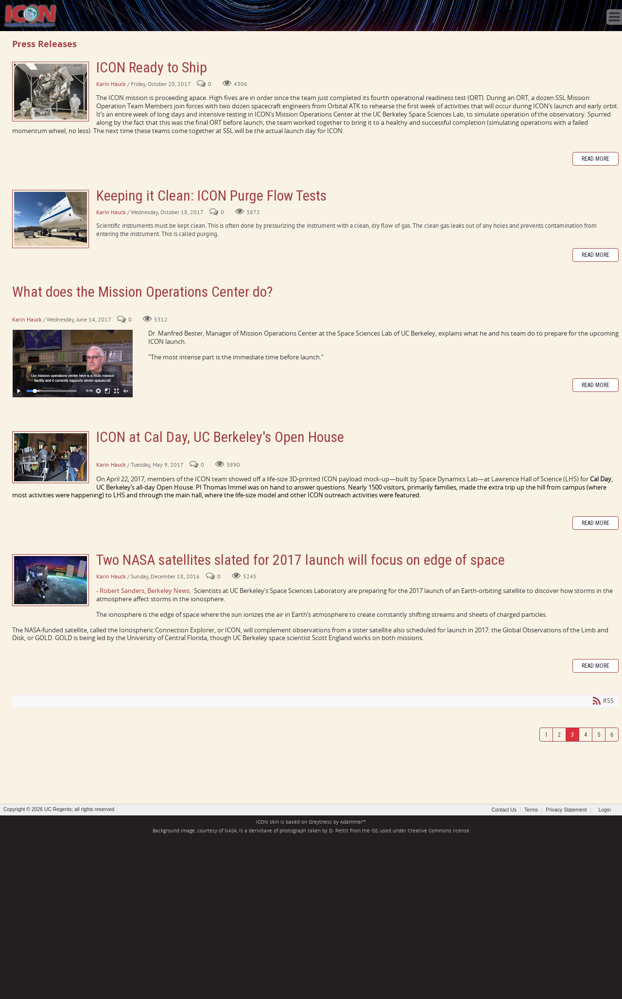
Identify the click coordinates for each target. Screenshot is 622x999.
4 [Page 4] (585, 734)
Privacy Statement (566, 810)
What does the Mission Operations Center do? (142, 291)
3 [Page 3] (572, 734)
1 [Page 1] (546, 734)
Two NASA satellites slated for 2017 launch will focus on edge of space (50, 580)
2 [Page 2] (559, 734)
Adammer (351, 822)
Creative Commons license (438, 831)
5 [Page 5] (598, 734)
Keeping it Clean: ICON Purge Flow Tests (50, 219)
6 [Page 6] (611, 734)
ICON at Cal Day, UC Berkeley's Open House (50, 457)
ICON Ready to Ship (50, 91)
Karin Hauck (111, 83)
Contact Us (504, 810)
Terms (531, 810)
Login (605, 810)
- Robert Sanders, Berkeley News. (143, 590)
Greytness (320, 822)
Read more (595, 158)
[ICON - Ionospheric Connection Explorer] (30, 14)
